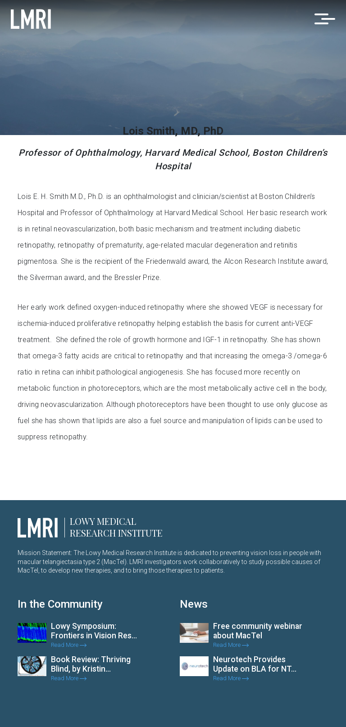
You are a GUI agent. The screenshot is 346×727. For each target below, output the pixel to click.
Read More (68, 644)
